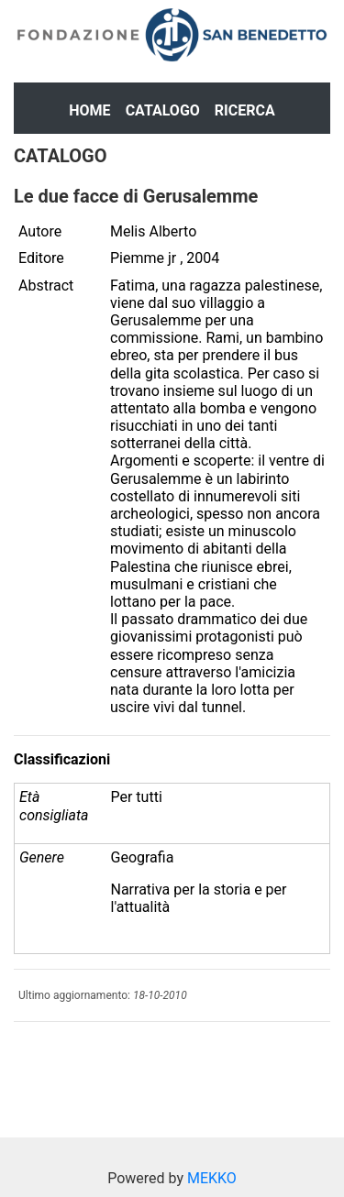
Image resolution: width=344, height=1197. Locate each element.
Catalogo (163, 110)
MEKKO (212, 1178)
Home (89, 110)
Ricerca (245, 110)
